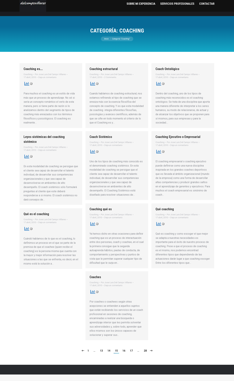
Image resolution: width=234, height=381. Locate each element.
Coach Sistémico (101, 143)
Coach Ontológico (167, 75)
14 (108, 357)
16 (123, 357)
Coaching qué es (101, 216)
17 (131, 357)
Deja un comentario (47, 84)
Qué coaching (165, 216)
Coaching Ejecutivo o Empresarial (178, 143)
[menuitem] (141, 14)
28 (145, 357)
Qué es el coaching (36, 220)
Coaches (95, 283)
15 (116, 357)
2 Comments (110, 84)
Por (50, 81)
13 (101, 357)
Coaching (28, 81)
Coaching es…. (33, 75)
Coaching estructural (104, 75)
